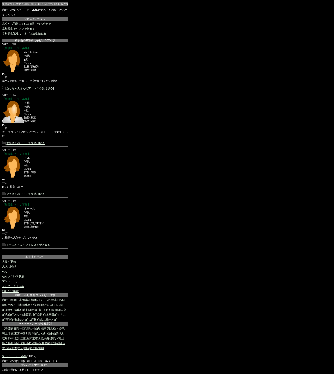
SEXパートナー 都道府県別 (34, 323)
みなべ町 (19, 314)
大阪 (41, 338)
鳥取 (5, 343)
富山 (38, 333)
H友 (4, 271)
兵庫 (47, 338)
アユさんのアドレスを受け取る (25, 193)
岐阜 (5, 338)
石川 (44, 333)
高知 (53, 343)
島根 (11, 343)
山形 (38, 328)
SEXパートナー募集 (14, 356)
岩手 (19, 328)
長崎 (8, 348)
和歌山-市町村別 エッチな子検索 (35, 295)
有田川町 (37, 309)
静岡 (11, 338)
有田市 (44, 299)
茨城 (50, 328)
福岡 (59, 343)
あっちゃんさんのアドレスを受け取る (29, 88)
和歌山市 (16, 299)
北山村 (44, 319)
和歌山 (6, 299)
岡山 (17, 343)
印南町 (9, 314)
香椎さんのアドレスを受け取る (25, 143)
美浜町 (47, 309)
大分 (20, 348)
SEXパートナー (11, 281)
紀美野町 (36, 304)
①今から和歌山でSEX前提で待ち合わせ (26, 23)
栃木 (56, 328)
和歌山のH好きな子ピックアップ (35, 40)
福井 (50, 333)
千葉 (11, 333)
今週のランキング (35, 18)
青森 (13, 328)
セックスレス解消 (13, 276)
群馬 (62, 328)
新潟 (31, 333)
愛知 (17, 338)
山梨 (56, 333)
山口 (29, 343)
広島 (23, 343)
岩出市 (26, 304)
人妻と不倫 (9, 261)
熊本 (14, 348)
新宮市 (6, 304)
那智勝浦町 (12, 319)
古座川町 (33, 319)
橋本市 (35, 299)
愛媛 (47, 343)
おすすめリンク (35, 256)
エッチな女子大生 (13, 286)
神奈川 (24, 333)
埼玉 (5, 333)
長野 (62, 333)
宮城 (25, 328)
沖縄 (41, 348)
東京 (17, 333)
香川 (41, 343)
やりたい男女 (10, 291)
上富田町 (51, 314)
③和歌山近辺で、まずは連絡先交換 (24, 33)
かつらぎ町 (49, 304)
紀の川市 (16, 304)
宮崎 (26, 348)
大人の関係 (9, 266)
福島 (44, 328)
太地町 (24, 319)
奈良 (53, 338)
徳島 (35, 343)
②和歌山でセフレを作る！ (18, 28)
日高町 (56, 309)
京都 (35, 338)
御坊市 (53, 299)
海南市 (26, 299)
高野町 (9, 309)
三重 (23, 338)
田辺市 (61, 299)
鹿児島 (34, 348)
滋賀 (29, 338)
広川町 (27, 309)
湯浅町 (18, 309)
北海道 (6, 328)
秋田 (31, 328)
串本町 (53, 319)
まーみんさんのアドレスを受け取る (28, 244)
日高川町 (31, 314)
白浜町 (41, 314)
